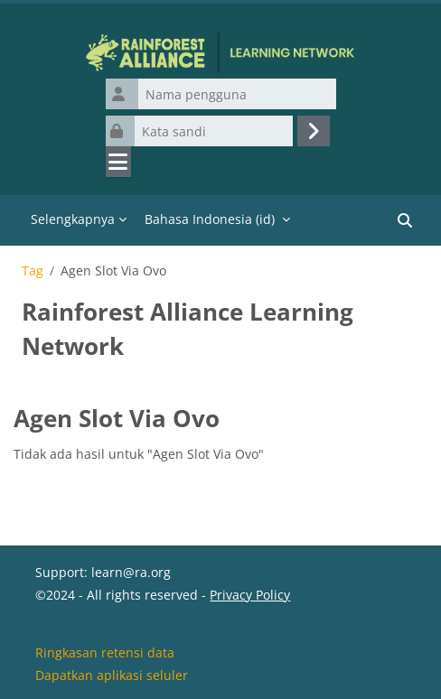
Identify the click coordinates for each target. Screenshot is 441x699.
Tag (32, 271)
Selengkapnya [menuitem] (73, 219)
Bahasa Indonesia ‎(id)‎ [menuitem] (210, 219)
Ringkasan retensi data (104, 652)
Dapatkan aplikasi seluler (111, 675)
